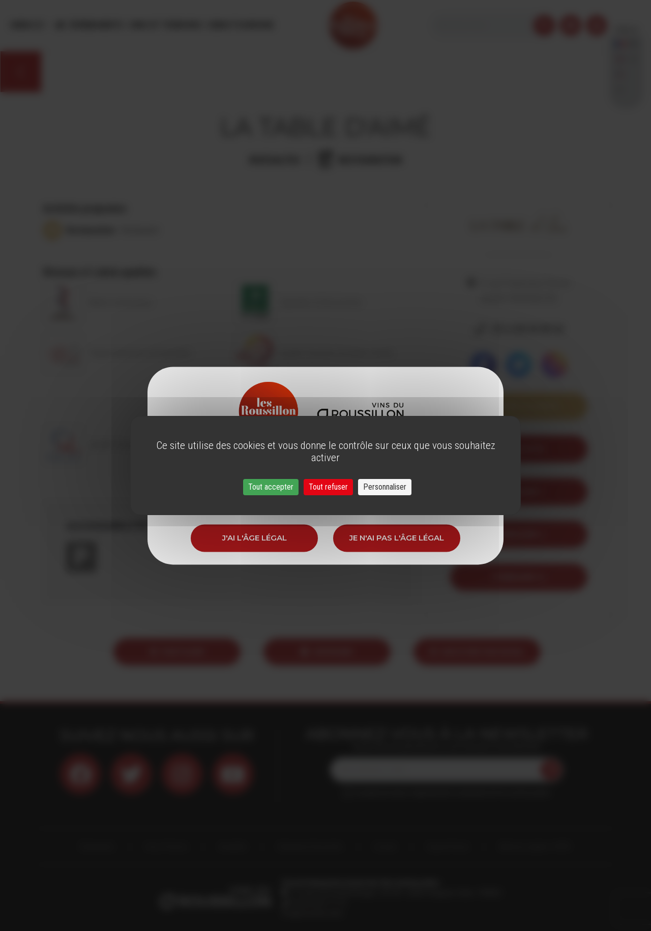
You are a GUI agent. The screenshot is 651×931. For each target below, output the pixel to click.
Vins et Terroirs (165, 25)
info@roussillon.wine (312, 913)
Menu (27, 25)
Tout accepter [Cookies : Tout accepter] (270, 487)
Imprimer (327, 651)
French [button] (626, 25)
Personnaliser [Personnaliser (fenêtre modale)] (384, 487)
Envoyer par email (477, 651)
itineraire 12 (518, 577)
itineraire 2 (518, 534)
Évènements (97, 25)
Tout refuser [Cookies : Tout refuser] (328, 487)
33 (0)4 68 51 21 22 (317, 903)
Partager (177, 651)
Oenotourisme (240, 25)
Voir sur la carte (518, 406)
